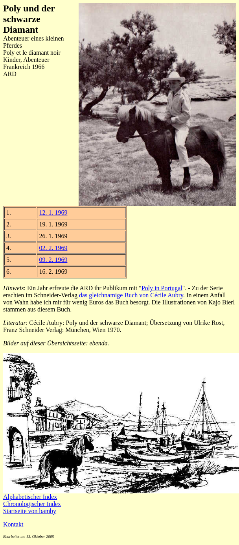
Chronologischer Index (32, 504)
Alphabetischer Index (30, 496)
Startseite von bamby (29, 511)
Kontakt (13, 524)
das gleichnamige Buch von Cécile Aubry (131, 295)
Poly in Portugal (162, 288)
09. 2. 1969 (53, 259)
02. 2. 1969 (53, 248)
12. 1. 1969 (53, 212)
